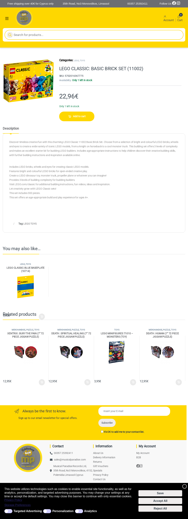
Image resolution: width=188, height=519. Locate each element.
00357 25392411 (63, 453)
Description (11, 128)
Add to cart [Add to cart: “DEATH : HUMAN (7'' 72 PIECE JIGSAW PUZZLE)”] (179, 382)
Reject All (160, 508)
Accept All (160, 500)
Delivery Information (104, 457)
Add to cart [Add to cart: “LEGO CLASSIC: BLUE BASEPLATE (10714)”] (42, 317)
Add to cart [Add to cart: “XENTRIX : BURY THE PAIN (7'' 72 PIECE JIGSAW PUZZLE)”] (42, 382)
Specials (97, 470)
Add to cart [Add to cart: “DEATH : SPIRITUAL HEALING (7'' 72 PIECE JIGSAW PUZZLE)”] (87, 382)
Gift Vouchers (100, 466)
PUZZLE (29, 330)
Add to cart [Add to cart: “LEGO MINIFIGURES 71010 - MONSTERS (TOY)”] (133, 382)
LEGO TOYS (30, 223)
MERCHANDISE (18, 330)
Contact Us (99, 479)
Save (160, 493)
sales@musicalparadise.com (70, 459)
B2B (138, 457)
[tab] (11, 130)
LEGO (76, 60)
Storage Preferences (17, 505)
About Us (98, 453)
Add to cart (79, 116)
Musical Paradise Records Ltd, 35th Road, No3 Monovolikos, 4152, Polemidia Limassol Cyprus (73, 470)
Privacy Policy (13, 499)
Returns (97, 461)
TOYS (82, 60)
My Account (143, 453)
